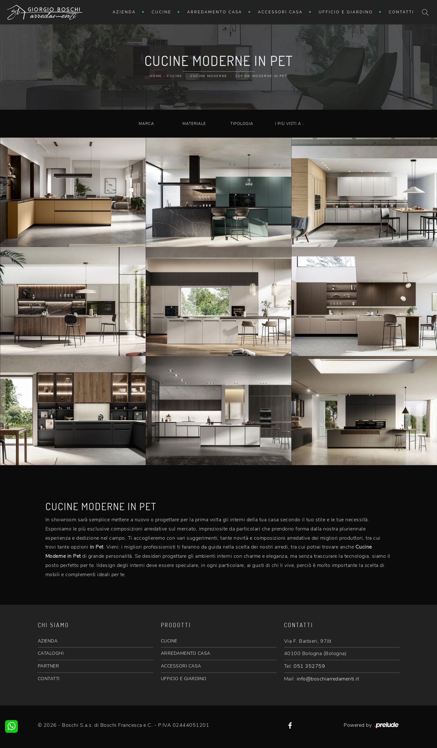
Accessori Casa (280, 12)
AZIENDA (48, 641)
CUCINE (169, 641)
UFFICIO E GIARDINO (184, 679)
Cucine (161, 12)
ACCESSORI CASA (181, 666)
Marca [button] (146, 123)
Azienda (124, 12)
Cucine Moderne (208, 76)
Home (156, 76)
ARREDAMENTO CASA (185, 653)
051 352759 (309, 666)
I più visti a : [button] (289, 123)
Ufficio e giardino (346, 12)
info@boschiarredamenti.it (328, 678)
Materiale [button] (194, 123)
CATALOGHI (51, 653)
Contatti (401, 12)
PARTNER (48, 666)
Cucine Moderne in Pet (261, 76)
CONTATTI (49, 679)
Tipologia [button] (241, 123)
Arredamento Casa (214, 12)
